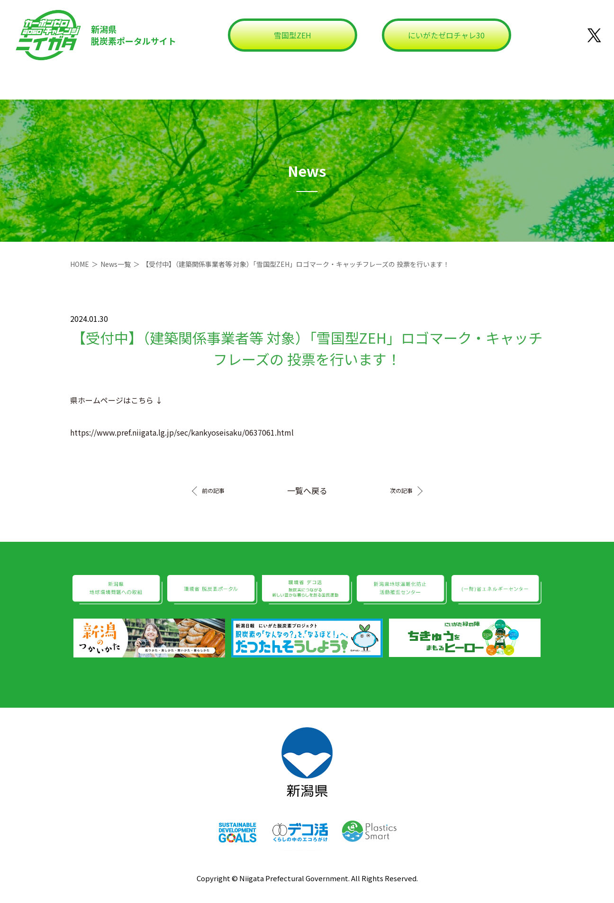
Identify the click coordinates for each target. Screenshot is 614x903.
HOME (79, 264)
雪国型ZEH (292, 35)
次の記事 (401, 490)
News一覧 (115, 264)
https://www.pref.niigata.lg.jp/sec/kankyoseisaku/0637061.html (182, 432)
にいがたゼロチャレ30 (446, 35)
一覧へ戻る (307, 490)
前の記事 (213, 490)
